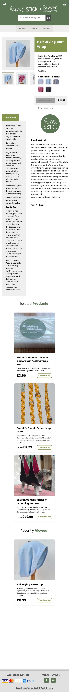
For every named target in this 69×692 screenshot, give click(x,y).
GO (48, 17)
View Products (37, 205)
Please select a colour (49, 76)
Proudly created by (34, 688)
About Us (46, 28)
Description (10, 117)
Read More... (42, 71)
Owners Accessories (45, 108)
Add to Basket (46, 100)
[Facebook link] (46, 680)
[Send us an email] (53, 680)
